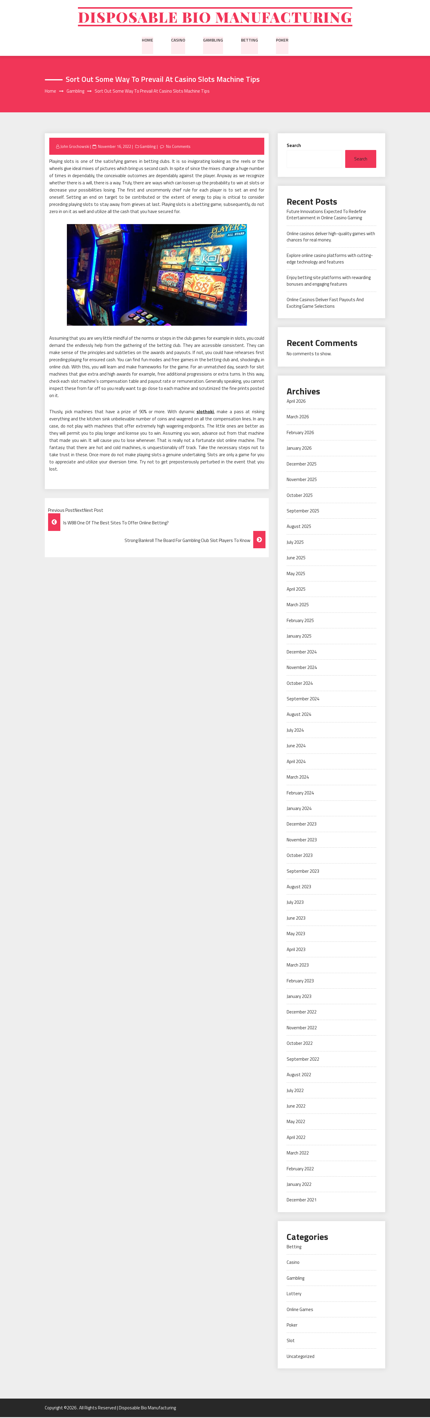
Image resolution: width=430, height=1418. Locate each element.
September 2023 (303, 872)
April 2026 (296, 402)
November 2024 (302, 668)
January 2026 (299, 449)
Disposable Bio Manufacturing (215, 17)
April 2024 (296, 762)
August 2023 (299, 887)
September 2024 (303, 699)
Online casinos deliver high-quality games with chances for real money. (331, 237)
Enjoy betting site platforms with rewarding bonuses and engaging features (329, 281)
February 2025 (300, 621)
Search (294, 146)
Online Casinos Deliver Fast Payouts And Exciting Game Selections (325, 303)
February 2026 (300, 433)
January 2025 (299, 637)
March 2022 (298, 1154)
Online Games (300, 1310)
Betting (249, 40)
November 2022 (302, 1028)
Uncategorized (300, 1357)
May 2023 (296, 934)
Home (147, 40)
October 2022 (300, 1044)
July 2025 (295, 543)
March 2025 (298, 605)
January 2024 (299, 809)
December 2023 (302, 825)
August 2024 (299, 715)
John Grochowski (74, 147)
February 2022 (300, 1169)
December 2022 (302, 1013)
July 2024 (295, 731)
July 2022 (295, 1091)
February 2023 (300, 981)
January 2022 (299, 1185)
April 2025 (296, 590)
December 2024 (302, 652)
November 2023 (302, 840)
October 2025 (300, 496)
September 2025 (303, 511)
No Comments (178, 147)
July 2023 (295, 903)
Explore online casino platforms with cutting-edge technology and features (330, 259)
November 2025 (302, 480)
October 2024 (300, 684)
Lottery (294, 1294)
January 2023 (299, 997)
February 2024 (300, 793)
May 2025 (296, 574)
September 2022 (303, 1059)
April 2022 (296, 1138)
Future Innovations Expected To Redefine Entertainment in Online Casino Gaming (326, 215)
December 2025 (302, 464)
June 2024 (296, 746)
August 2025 (299, 527)
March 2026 (298, 417)
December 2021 (302, 1201)
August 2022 (299, 1075)
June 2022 (296, 1106)
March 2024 (298, 778)
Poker (282, 40)
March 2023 (298, 966)
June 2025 (296, 558)
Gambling (213, 40)
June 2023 (296, 918)
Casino (178, 40)
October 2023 (300, 856)
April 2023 (296, 950)
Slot (291, 1341)
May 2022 (296, 1122)
